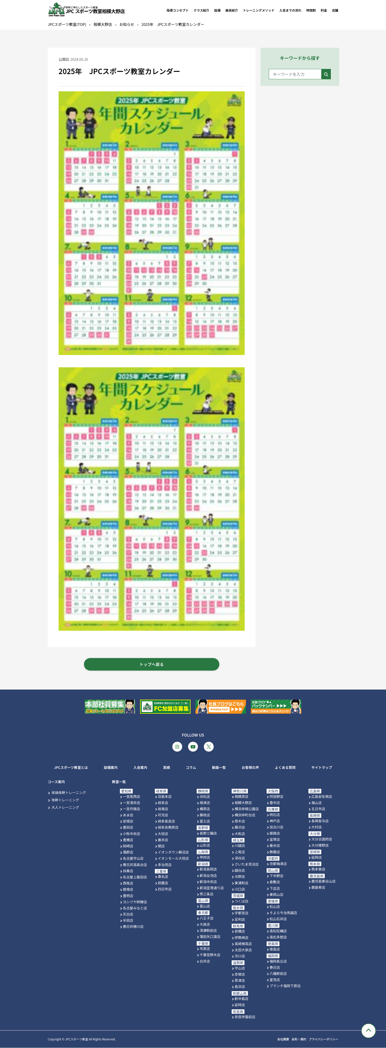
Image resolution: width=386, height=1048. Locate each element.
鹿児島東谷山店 (323, 881)
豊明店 (128, 895)
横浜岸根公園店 (247, 808)
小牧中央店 (131, 833)
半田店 (128, 920)
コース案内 (56, 781)
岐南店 (163, 808)
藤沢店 (240, 827)
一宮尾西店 (131, 796)
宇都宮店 (241, 913)
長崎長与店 (320, 820)
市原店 (205, 948)
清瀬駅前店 (208, 930)
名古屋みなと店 (135, 907)
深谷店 (240, 857)
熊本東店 (318, 869)
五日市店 (318, 808)
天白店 (128, 914)
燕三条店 (206, 894)
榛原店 (205, 808)
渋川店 (240, 955)
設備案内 (110, 767)
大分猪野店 (320, 845)
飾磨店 (275, 851)
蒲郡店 (128, 852)
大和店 (240, 833)
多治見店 (165, 864)
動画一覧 (219, 767)
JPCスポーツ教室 (76, 1039)
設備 (217, 10)
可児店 (163, 814)
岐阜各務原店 (168, 827)
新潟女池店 (208, 875)
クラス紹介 (201, 10)
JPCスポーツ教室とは (71, 767)
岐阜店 (163, 802)
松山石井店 (278, 918)
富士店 (205, 821)
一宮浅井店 (131, 802)
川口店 (240, 889)
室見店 (275, 979)
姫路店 (275, 833)
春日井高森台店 (135, 864)
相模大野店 (243, 802)
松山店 (275, 906)
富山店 (205, 905)
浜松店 (205, 796)
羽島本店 (165, 796)
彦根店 (240, 974)
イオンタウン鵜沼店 (173, 852)
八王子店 (206, 918)
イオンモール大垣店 (173, 858)
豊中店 (275, 802)
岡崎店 (128, 845)
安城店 (128, 821)
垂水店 (275, 845)
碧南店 (128, 889)
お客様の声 (250, 767)
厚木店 (240, 821)
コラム (191, 767)
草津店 (240, 980)
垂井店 (163, 839)
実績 (166, 767)
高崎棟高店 (243, 943)
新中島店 (241, 998)
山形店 (205, 845)
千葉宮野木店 (210, 954)
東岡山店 (276, 894)
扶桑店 (128, 870)
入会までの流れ (290, 10)
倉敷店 (275, 882)
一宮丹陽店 (131, 808)
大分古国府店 (321, 839)
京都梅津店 (278, 863)
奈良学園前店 (245, 1017)
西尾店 (128, 883)
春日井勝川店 (133, 926)
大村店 (316, 826)
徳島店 (275, 949)
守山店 (240, 968)
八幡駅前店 (278, 973)
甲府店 (205, 857)
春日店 (275, 967)
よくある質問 (285, 767)
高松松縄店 (278, 930)
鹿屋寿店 (318, 887)
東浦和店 (241, 882)
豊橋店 (128, 839)
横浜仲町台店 (245, 814)
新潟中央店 (208, 881)
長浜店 (240, 986)
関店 (161, 845)
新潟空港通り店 (212, 887)
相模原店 (241, 796)
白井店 (205, 961)
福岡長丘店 (278, 961)
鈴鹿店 (163, 882)
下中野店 (276, 875)
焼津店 (205, 802)
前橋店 (240, 931)
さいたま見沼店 (247, 864)
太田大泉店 (243, 949)
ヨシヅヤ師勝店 (135, 901)
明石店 (275, 814)
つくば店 (241, 901)
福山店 (316, 802)
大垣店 (163, 833)
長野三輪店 (208, 833)
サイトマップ (321, 767)
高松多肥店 (278, 937)
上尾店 (240, 851)
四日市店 (165, 889)
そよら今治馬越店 (283, 912)
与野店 (240, 876)
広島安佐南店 (321, 796)
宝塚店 (275, 839)
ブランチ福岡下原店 (285, 986)
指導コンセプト (178, 10)
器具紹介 (231, 10)
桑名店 (163, 876)
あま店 (128, 814)
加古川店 (276, 826)
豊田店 (128, 827)
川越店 (240, 845)
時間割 (311, 10)
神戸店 (275, 820)
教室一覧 (119, 781)
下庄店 (275, 888)
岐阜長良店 (166, 821)
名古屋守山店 (133, 858)
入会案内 (140, 767)
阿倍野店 (276, 796)
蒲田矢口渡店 (210, 936)
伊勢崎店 (241, 937)
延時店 (240, 1004)
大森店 (205, 924)
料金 (324, 10)
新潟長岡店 (208, 869)
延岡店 (316, 857)
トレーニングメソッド (258, 10)
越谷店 (240, 870)
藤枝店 (205, 814)
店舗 (335, 10)
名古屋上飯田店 (135, 876)
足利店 (240, 919)
